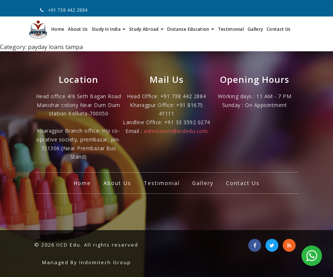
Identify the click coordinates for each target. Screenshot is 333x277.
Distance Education (190, 29)
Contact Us (278, 29)
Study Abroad (146, 29)
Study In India (109, 29)
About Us (78, 29)
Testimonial (231, 29)
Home (57, 29)
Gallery (255, 29)
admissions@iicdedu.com (176, 131)
